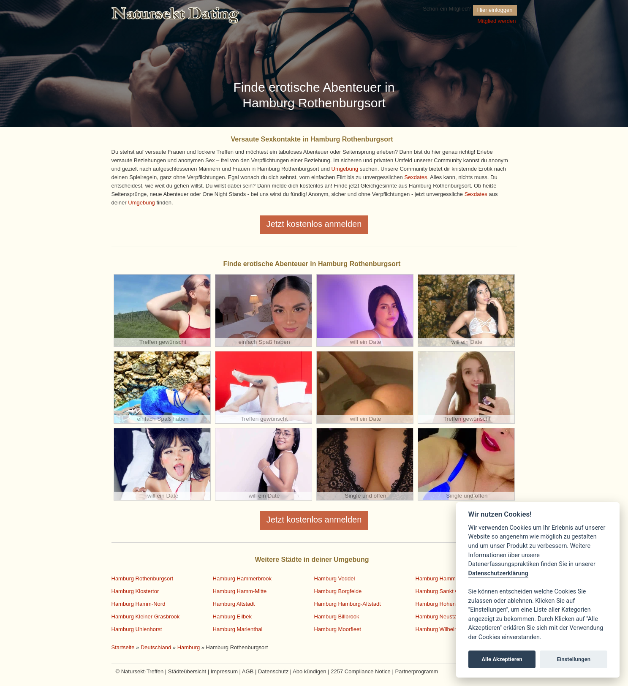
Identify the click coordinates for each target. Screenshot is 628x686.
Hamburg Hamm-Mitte (240, 591)
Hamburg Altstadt (234, 604)
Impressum (224, 671)
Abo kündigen (309, 671)
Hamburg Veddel (334, 578)
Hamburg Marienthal (238, 629)
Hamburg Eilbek (232, 616)
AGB (247, 671)
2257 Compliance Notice (361, 671)
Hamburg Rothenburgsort (142, 578)
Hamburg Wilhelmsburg (444, 629)
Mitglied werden (496, 21)
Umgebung (345, 169)
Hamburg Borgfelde (338, 591)
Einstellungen (573, 659)
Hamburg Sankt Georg (443, 591)
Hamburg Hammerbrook (242, 578)
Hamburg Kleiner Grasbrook (145, 616)
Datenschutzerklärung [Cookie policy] (498, 573)
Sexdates (415, 177)
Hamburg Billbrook (336, 616)
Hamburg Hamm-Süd (442, 578)
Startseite (123, 647)
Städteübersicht (187, 671)
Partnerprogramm (416, 671)
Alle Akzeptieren (501, 659)
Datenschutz (273, 671)
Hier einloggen (495, 10)
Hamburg (188, 647)
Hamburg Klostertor (135, 591)
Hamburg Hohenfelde (442, 604)
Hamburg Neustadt (439, 616)
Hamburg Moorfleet (337, 629)
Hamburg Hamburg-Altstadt (347, 604)
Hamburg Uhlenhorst (136, 629)
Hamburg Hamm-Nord (138, 604)
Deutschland (156, 647)
